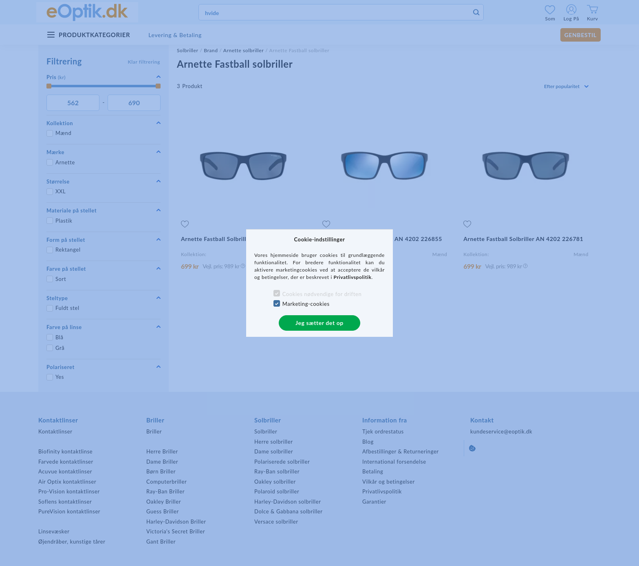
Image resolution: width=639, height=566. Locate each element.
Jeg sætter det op (319, 322)
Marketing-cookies (306, 304)
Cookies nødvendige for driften (322, 294)
